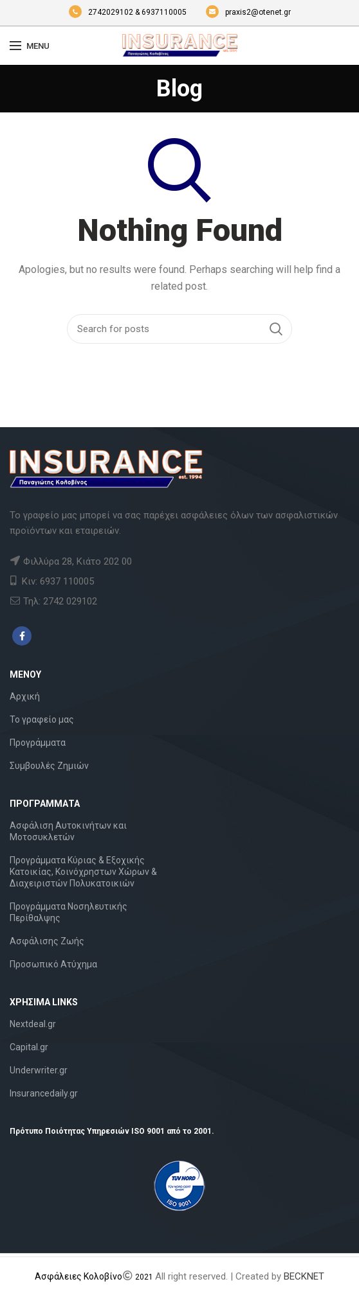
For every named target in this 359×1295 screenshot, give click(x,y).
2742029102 (102, 12)
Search (276, 329)
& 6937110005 (162, 12)
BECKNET (304, 1276)
